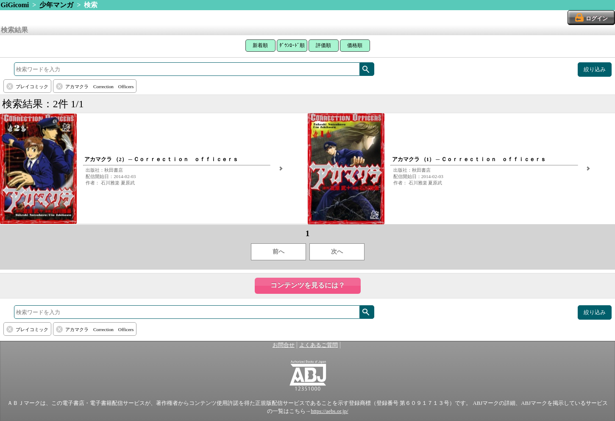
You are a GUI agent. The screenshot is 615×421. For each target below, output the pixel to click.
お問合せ (284, 345)
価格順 (354, 45)
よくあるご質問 (318, 345)
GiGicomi (15, 4)
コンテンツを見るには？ (307, 285)
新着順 (260, 45)
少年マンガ (56, 4)
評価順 (323, 45)
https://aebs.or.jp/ (329, 411)
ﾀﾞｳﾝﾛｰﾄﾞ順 (292, 45)
